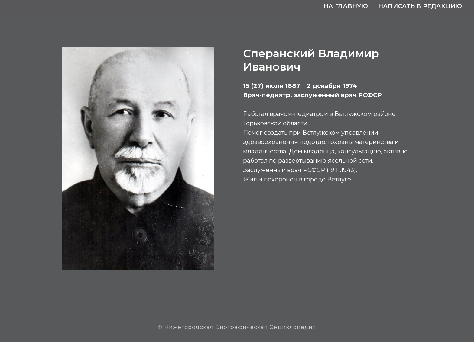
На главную (345, 6)
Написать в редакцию (420, 6)
